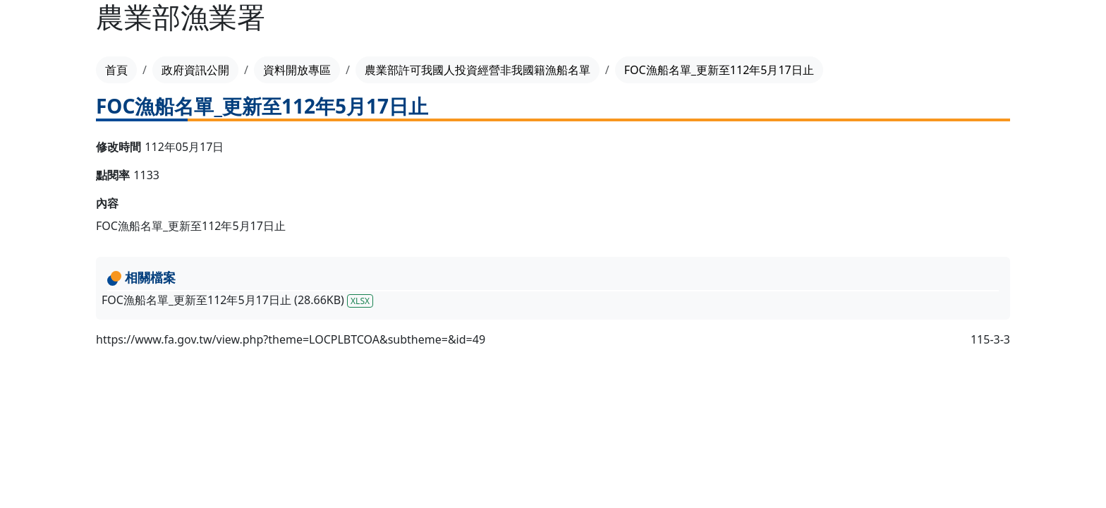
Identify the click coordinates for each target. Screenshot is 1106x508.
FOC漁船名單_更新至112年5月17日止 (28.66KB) (237, 300)
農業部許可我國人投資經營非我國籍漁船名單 (477, 70)
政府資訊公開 (195, 70)
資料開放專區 (297, 70)
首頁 (116, 70)
